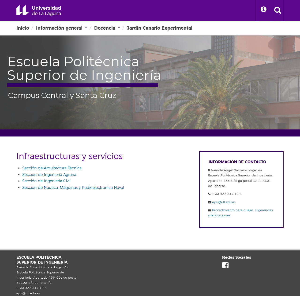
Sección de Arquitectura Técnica (52, 168)
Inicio (22, 28)
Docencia (104, 28)
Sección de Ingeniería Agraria (49, 174)
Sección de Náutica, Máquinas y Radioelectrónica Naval (73, 187)
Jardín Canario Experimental (159, 28)
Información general (59, 28)
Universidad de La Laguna (38, 10)
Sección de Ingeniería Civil (46, 181)
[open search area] (278, 10)
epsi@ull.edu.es (224, 202)
